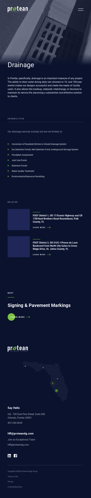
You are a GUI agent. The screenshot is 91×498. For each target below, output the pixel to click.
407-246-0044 (15, 422)
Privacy (10, 481)
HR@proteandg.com (18, 444)
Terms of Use (13, 476)
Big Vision (18, 486)
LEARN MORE (18, 317)
